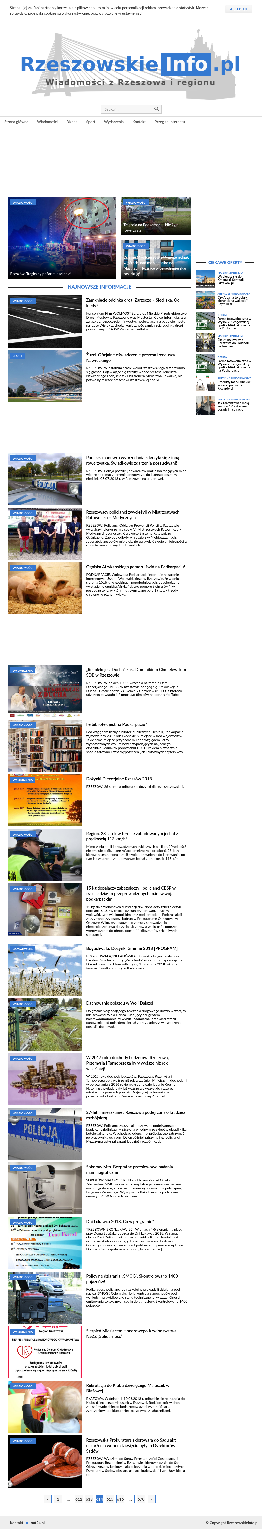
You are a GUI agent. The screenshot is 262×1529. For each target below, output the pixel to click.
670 (141, 1499)
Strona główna (16, 121)
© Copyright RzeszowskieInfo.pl (232, 1522)
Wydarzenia (114, 121)
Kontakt (139, 121)
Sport (90, 121)
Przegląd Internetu (170, 121)
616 (120, 1499)
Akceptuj (238, 9)
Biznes (71, 121)
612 (78, 1499)
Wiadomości (47, 121)
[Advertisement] (131, 162)
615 (109, 1499)
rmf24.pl (38, 1522)
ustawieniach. (133, 13)
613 (89, 1499)
